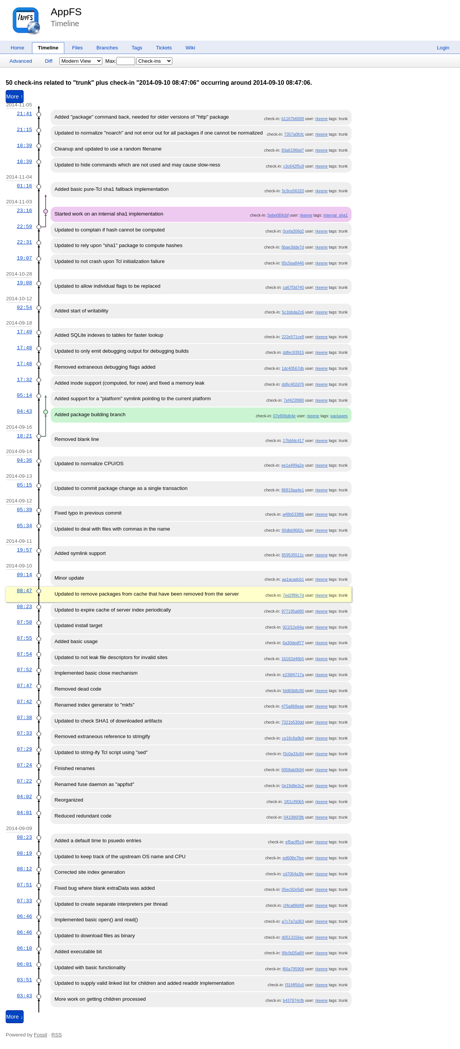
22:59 (24, 226)
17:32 (24, 379)
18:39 (24, 145)
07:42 (24, 701)
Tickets (164, 48)
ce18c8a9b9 (293, 738)
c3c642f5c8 (293, 166)
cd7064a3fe (293, 874)
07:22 (24, 781)
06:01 (24, 964)
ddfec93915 (293, 352)
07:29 (24, 749)
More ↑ (14, 96)
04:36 (24, 460)
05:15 (24, 485)
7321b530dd (293, 722)
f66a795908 (293, 969)
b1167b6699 (293, 118)
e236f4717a (293, 674)
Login (443, 48)
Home (17, 48)
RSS (56, 1035)
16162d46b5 (293, 658)
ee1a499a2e (293, 465)
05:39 (24, 509)
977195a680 (293, 611)
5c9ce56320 (293, 191)
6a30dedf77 (293, 642)
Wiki (190, 48)
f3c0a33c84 (293, 753)
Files (77, 48)
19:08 (24, 282)
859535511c (293, 555)
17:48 (24, 347)
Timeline (48, 48)
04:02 (24, 796)
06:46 (24, 916)
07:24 (24, 765)
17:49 (24, 331)
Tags (137, 48)
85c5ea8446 (293, 263)
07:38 (24, 717)
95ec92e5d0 (293, 889)
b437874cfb (293, 1000)
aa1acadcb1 (293, 579)
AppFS (66, 11)
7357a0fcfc (294, 134)
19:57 (24, 550)
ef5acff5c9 (294, 842)
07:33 (24, 733)
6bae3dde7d (293, 247)
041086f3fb (294, 817)
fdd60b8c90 (293, 690)
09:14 (24, 574)
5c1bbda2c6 (293, 312)
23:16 (24, 210)
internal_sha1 (335, 215)
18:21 (24, 436)
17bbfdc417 (293, 440)
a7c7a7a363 (293, 921)
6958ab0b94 (293, 769)
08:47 (24, 590)
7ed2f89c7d (293, 595)
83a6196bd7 (293, 150)
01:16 (24, 185)
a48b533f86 (293, 514)
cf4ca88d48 (293, 905)
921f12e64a (293, 627)
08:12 (24, 868)
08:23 (24, 606)
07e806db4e (284, 416)
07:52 (24, 669)
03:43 (24, 995)
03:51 (24, 979)
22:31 (24, 242)
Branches (107, 48)
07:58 (24, 622)
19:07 (24, 258)
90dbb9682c (293, 530)
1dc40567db (293, 368)
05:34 (24, 525)
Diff (49, 61)
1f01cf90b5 (294, 801)
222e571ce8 (293, 336)
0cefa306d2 (293, 231)
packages (339, 416)
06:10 (24, 948)
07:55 (24, 638)
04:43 (24, 411)
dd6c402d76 (293, 384)
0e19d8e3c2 (293, 785)
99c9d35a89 (293, 953)
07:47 (24, 685)
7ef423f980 (294, 400)
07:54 (24, 654)
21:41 (24, 113)
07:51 (24, 884)
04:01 (24, 812)
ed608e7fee (293, 858)
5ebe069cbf (278, 215)
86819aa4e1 (293, 490)
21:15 (24, 129)
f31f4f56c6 (294, 984)
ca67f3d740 (293, 287)
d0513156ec (293, 937)
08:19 (24, 853)
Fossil (40, 1035)
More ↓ (14, 1017)
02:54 (24, 307)
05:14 (24, 395)
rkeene (321, 118)
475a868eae (293, 706)
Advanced (21, 61)
